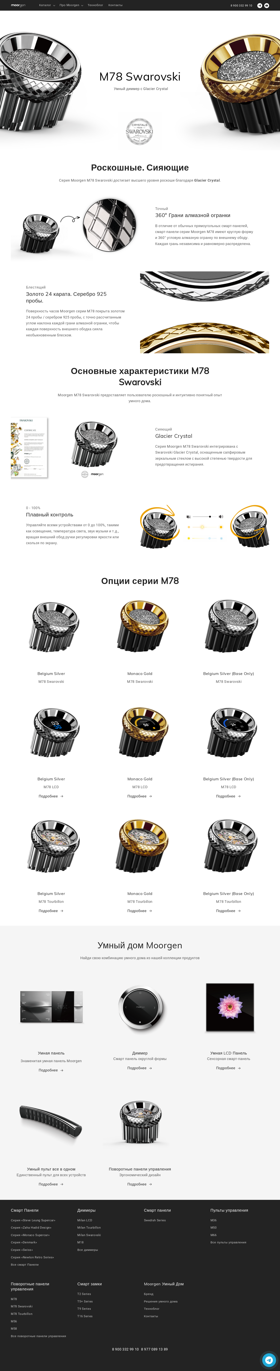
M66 (214, 1235)
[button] (47, 5)
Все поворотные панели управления (38, 1336)
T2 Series (84, 1294)
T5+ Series (85, 1301)
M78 (14, 1299)
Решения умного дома (161, 1301)
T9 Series (84, 1309)
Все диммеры (87, 1250)
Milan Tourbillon (89, 1227)
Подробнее (51, 796)
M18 (80, 1242)
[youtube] (266, 5)
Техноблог (152, 1309)
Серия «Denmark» (24, 1242)
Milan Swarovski (89, 1235)
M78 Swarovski (22, 1306)
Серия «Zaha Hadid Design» (31, 1227)
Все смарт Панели (25, 1264)
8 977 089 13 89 (154, 1349)
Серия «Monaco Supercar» (30, 1235)
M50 (214, 1227)
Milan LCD (84, 1220)
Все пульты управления (228, 1242)
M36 (214, 1220)
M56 (14, 1321)
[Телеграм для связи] (259, 5)
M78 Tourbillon (21, 1314)
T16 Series (85, 1316)
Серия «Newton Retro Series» (32, 1257)
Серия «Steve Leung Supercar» (33, 1220)
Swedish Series (155, 1220)
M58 (14, 1328)
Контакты (151, 1316)
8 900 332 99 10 (241, 5)
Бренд (149, 1294)
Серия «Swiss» (22, 1250)
